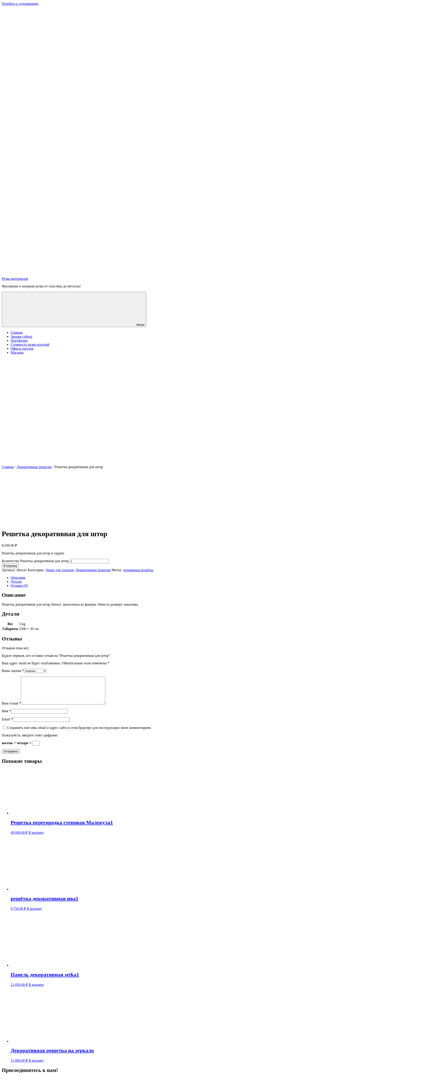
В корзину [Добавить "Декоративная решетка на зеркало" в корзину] (36, 1066)
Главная (17, 332)
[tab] (227, 578)
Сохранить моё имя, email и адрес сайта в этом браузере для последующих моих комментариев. (79, 733)
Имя (6, 716)
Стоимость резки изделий (30, 344)
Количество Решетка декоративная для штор (35, 561)
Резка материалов (15, 279)
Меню (74, 309)
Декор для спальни (59, 570)
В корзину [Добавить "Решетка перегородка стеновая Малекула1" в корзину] (36, 838)
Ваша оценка (13, 671)
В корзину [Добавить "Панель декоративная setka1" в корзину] (36, 990)
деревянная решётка (138, 570)
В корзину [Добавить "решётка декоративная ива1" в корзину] (34, 914)
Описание (18, 577)
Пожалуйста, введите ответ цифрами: (30, 740)
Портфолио (19, 340)
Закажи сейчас (22, 336)
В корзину (10, 565)
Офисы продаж (22, 348)
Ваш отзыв (11, 708)
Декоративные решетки (34, 467)
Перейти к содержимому (20, 4)
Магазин (17, 352)
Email (7, 724)
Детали (16, 581)
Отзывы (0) (19, 585)
